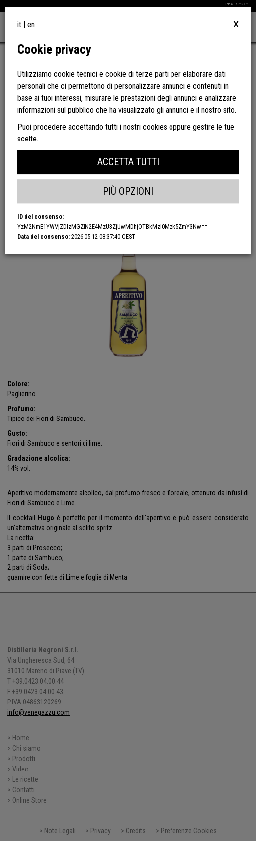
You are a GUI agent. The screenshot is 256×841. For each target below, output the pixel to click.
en (31, 24)
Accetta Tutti (128, 162)
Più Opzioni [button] (128, 191)
